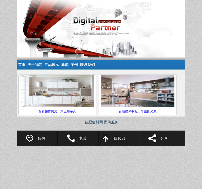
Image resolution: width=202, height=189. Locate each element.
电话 (82, 138)
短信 (41, 138)
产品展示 (51, 65)
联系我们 (87, 65)
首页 (21, 65)
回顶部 (119, 138)
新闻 (65, 65)
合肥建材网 (94, 122)
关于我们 (35, 65)
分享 (164, 138)
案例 (74, 65)
